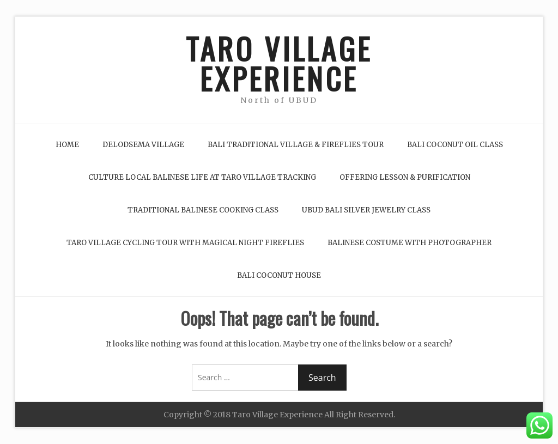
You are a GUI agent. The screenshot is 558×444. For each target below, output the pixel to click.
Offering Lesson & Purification (404, 177)
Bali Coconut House (279, 275)
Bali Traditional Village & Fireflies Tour (296, 144)
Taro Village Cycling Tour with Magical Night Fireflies (185, 242)
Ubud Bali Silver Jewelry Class (366, 210)
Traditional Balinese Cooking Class (203, 210)
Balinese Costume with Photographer (409, 242)
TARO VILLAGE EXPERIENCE (279, 63)
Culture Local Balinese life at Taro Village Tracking (202, 177)
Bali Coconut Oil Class (455, 144)
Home (67, 144)
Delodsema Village (143, 144)
